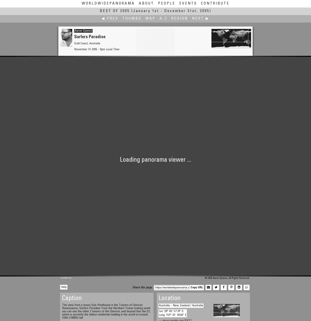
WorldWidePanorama (108, 4)
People (166, 4)
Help (64, 287)
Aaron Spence (83, 30)
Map (150, 19)
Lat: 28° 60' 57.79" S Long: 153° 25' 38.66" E (172, 313)
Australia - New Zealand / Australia (181, 305)
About (146, 4)
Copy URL (197, 287)
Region (179, 19)
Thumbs (131, 19)
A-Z (163, 19)
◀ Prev (110, 19)
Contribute (215, 4)
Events (188, 4)
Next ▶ (200, 19)
